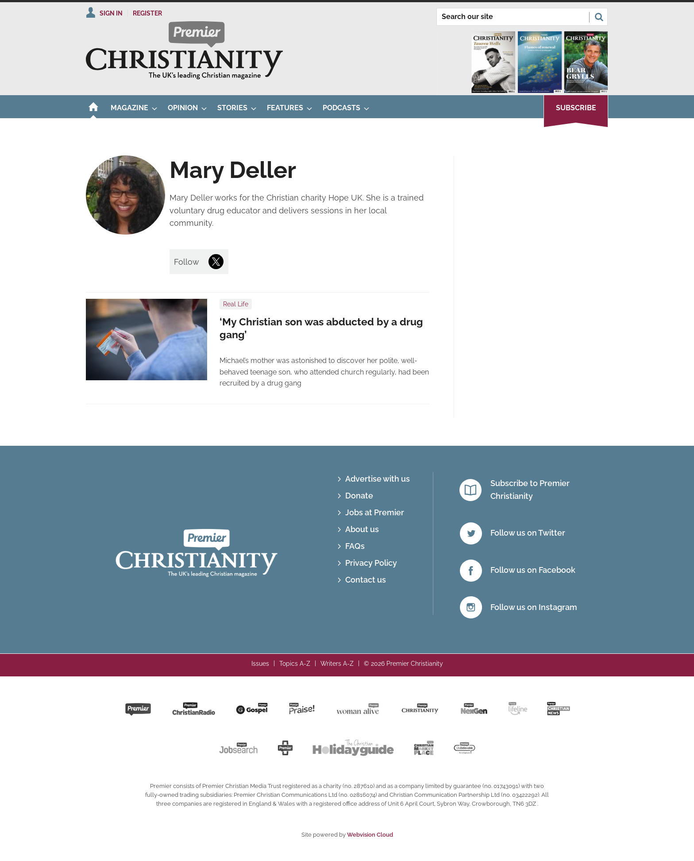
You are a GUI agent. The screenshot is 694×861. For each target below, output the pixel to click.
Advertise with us (377, 478)
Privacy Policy (371, 563)
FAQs (355, 546)
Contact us (365, 579)
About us (362, 529)
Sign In (111, 13)
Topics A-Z (294, 663)
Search (599, 17)
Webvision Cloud (370, 834)
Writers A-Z (337, 663)
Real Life (235, 304)
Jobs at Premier (374, 512)
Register (147, 13)
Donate (359, 495)
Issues (260, 663)
